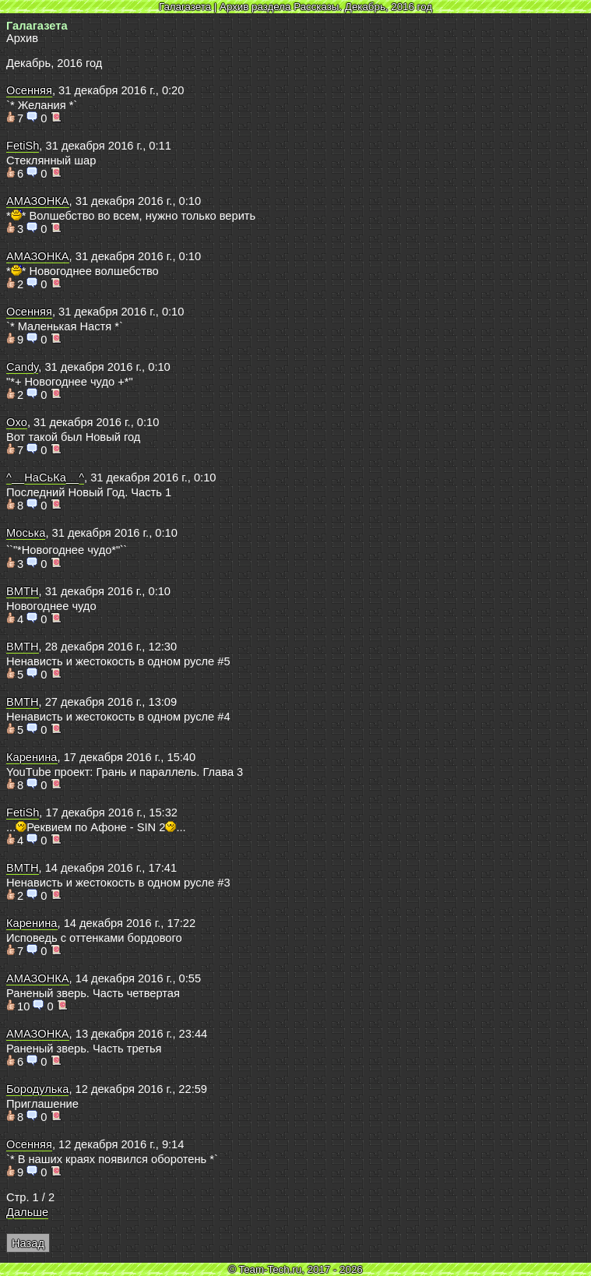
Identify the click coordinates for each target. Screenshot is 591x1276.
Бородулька (37, 1089)
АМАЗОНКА (37, 201)
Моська (25, 533)
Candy (22, 367)
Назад (28, 1243)
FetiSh (22, 145)
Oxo (16, 422)
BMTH (22, 591)
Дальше (27, 1212)
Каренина (32, 757)
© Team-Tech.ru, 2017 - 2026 (295, 1269)
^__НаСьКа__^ (45, 477)
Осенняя (29, 90)
